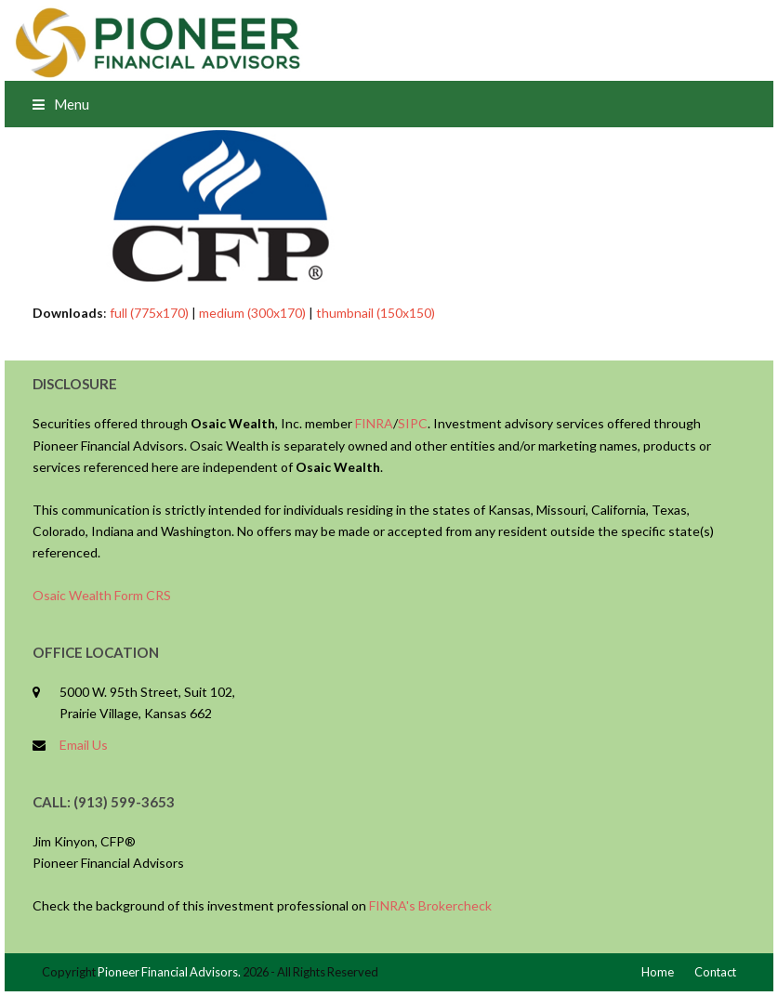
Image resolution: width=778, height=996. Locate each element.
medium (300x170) (252, 313)
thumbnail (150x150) (375, 313)
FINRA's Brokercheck (430, 905)
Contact (715, 971)
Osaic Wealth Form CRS (102, 595)
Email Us (83, 745)
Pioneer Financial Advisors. (169, 971)
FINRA (374, 423)
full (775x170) (149, 313)
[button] (61, 104)
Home (657, 971)
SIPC (413, 423)
